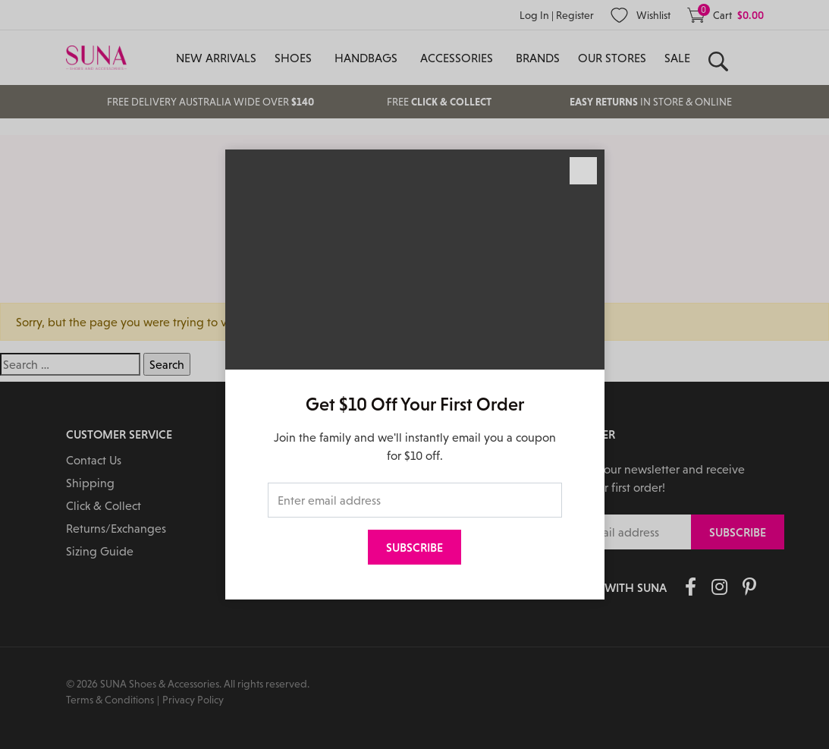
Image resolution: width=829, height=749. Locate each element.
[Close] (583, 170)
